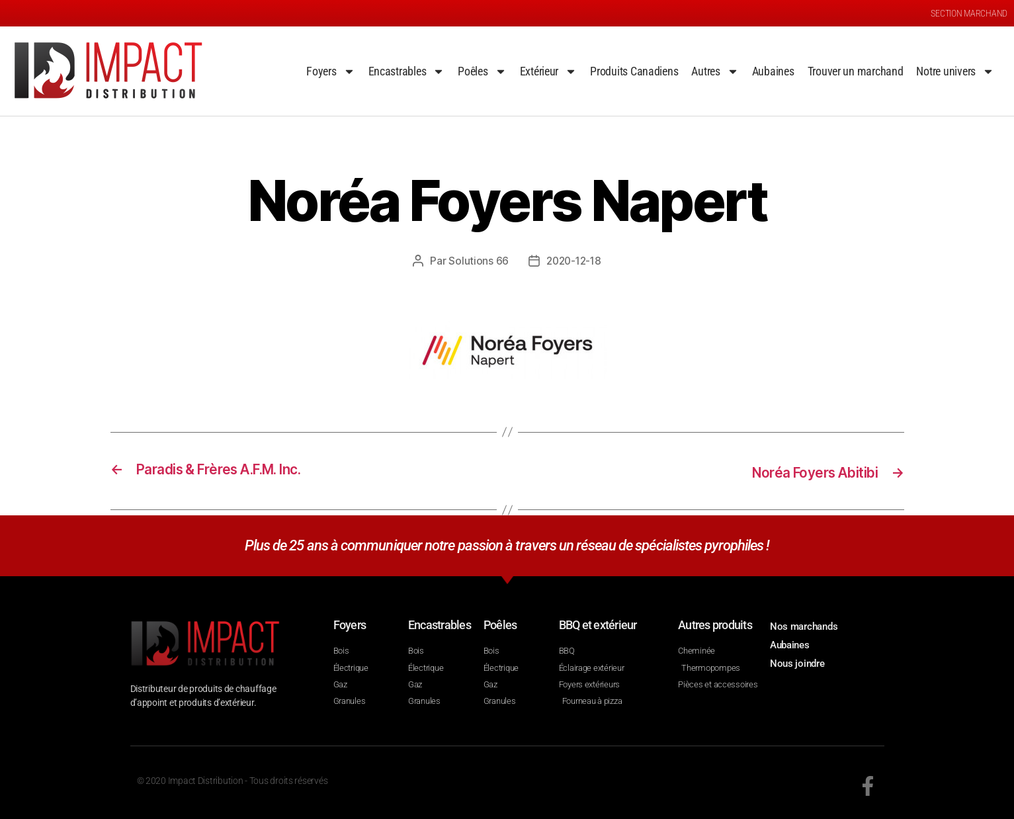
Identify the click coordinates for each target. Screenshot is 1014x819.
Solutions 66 (476, 260)
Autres (714, 71)
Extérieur (548, 71)
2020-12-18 (573, 260)
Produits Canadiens (634, 71)
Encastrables (406, 71)
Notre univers (955, 71)
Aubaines (773, 71)
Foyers (330, 71)
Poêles (482, 71)
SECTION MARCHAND (969, 13)
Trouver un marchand (856, 71)
